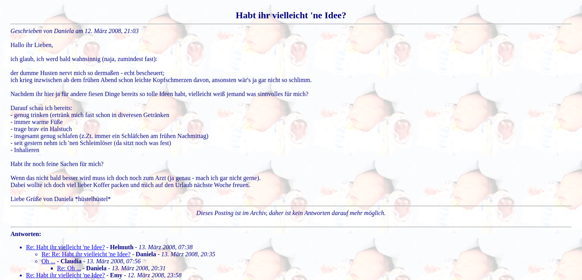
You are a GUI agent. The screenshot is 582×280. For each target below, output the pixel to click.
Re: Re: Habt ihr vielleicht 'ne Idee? (86, 254)
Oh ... (48, 261)
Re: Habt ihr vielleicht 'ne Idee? (65, 247)
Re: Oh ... (69, 268)
